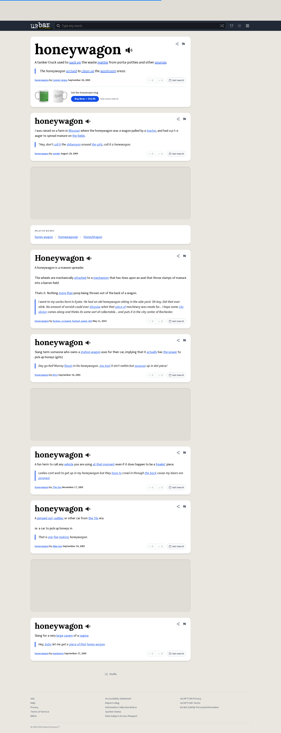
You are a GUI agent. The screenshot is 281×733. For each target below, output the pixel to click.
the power (170, 352)
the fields (78, 136)
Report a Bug (112, 703)
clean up (87, 71)
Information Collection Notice (121, 707)
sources (160, 62)
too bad (105, 366)
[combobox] (140, 25)
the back (151, 473)
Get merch (176, 80)
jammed (43, 478)
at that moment (104, 464)
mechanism (101, 278)
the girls (97, 144)
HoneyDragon (93, 237)
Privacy (34, 707)
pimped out (45, 518)
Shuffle (110, 674)
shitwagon (74, 144)
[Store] (231, 25)
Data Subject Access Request (121, 716)
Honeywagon (42, 321)
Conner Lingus (60, 80)
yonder (56, 153)
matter (102, 62)
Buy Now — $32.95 (85, 99)
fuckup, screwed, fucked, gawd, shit (72, 321)
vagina (84, 635)
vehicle (68, 464)
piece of (120, 307)
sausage (140, 366)
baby (48, 644)
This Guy (57, 487)
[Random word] (222, 26)
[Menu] (247, 25)
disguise (95, 307)
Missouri (74, 130)
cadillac (58, 518)
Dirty (55, 375)
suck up (75, 62)
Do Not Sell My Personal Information (199, 707)
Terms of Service (39, 712)
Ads (32, 699)
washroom (108, 71)
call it (57, 144)
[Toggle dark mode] (239, 25)
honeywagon (42, 80)
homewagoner (68, 237)
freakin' (161, 464)
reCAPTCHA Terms (190, 703)
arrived (71, 71)
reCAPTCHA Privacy (190, 699)
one (50, 537)
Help (32, 703)
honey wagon (44, 237)
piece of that (77, 644)
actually (152, 352)
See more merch (109, 99)
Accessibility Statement (118, 699)
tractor (151, 130)
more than (66, 293)
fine (56, 537)
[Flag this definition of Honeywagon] (184, 256)
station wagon (90, 352)
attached (80, 278)
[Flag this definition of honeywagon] (183, 44)
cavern (68, 635)
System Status (113, 712)
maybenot (58, 653)
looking (64, 537)
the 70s (93, 518)
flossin (68, 366)
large (59, 635)
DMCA (33, 716)
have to (117, 473)
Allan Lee (57, 546)
